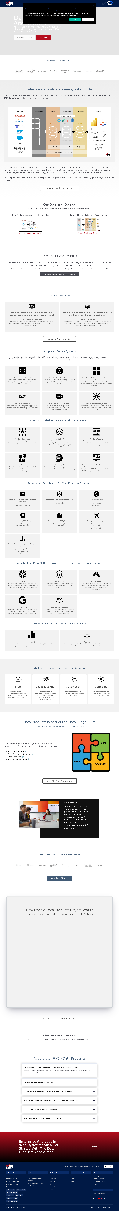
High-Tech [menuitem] (19, 1207)
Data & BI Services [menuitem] (11, 1191)
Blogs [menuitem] (72, 1191)
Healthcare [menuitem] (10, 1207)
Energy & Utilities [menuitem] (12, 1210)
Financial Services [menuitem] (12, 1204)
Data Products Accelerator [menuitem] (35, 1195)
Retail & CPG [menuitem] (10, 1201)
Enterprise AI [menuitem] (10, 1188)
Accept (75, 19)
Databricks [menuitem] (53, 1191)
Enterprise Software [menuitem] (12, 1196)
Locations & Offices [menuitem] (98, 1191)
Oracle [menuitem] (51, 1201)
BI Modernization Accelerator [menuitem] (36, 1188)
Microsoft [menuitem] (52, 1188)
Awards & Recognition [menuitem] (99, 1193)
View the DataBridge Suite (59, 781)
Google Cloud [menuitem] (53, 1199)
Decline (88, 19)
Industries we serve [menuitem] (12, 1199)
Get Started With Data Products (59, 188)
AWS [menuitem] (51, 1196)
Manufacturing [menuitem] (21, 1201)
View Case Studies (59, 878)
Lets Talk (94, 1159)
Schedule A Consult (24, 37)
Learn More (43, 37)
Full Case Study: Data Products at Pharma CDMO (59, 274)
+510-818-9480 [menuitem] (97, 1208)
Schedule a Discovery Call (59, 339)
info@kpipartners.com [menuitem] (99, 1205)
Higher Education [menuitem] (12, 1213)
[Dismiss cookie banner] (93, 6)
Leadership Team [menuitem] (98, 1188)
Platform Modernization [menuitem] (13, 1193)
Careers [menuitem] (95, 1196)
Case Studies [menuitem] (74, 1188)
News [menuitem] (72, 1193)
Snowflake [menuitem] (52, 1193)
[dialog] (59, 13)
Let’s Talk (108, 1178)
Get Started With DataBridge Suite (59, 1030)
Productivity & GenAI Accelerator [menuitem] (37, 1198)
